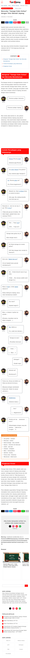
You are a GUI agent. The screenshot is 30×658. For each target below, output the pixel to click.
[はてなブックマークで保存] (11, 22)
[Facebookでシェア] (7, 22)
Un (8, 180)
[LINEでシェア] (23, 22)
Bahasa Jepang (18, 8)
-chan (19, 158)
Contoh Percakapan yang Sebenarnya (12, 63)
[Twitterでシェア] (3, 22)
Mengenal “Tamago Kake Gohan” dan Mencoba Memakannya (14, 60)
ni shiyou (21, 191)
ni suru (9, 208)
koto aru (14, 259)
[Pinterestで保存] (19, 22)
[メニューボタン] (2, 2)
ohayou (16, 169)
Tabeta (10, 259)
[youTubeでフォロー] (17, 608)
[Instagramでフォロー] (13, 526)
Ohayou (11, 158)
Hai (10, 327)
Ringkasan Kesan (7, 66)
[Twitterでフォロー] (10, 526)
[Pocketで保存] (15, 22)
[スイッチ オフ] (27, 2)
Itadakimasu (12, 397)
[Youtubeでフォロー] (17, 526)
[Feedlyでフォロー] (20, 526)
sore (18, 222)
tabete (16, 286)
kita (8, 286)
